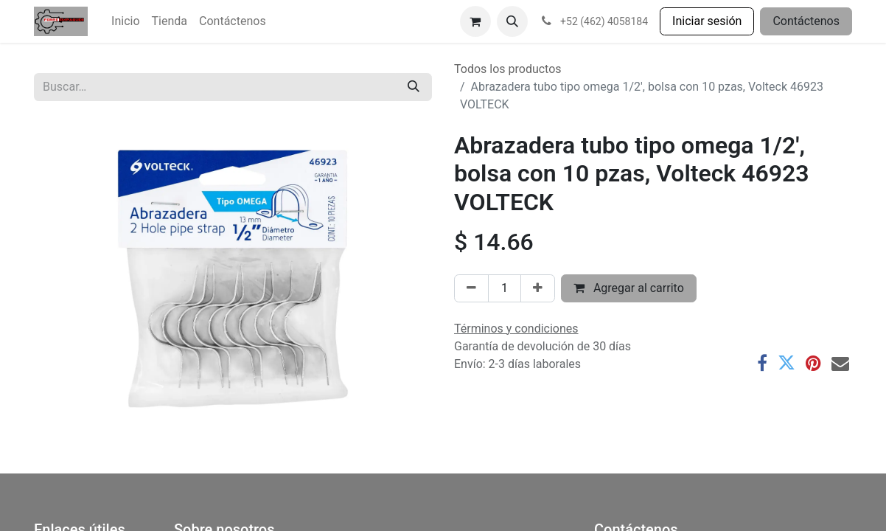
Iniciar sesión (707, 21)
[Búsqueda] (413, 87)
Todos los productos (508, 69)
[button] (512, 21)
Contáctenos (806, 21)
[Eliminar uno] (471, 288)
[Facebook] (762, 363)
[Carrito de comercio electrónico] (475, 21)
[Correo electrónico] (840, 363)
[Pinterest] (813, 363)
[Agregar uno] (537, 288)
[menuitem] (125, 21)
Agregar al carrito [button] (628, 288)
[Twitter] (786, 363)
